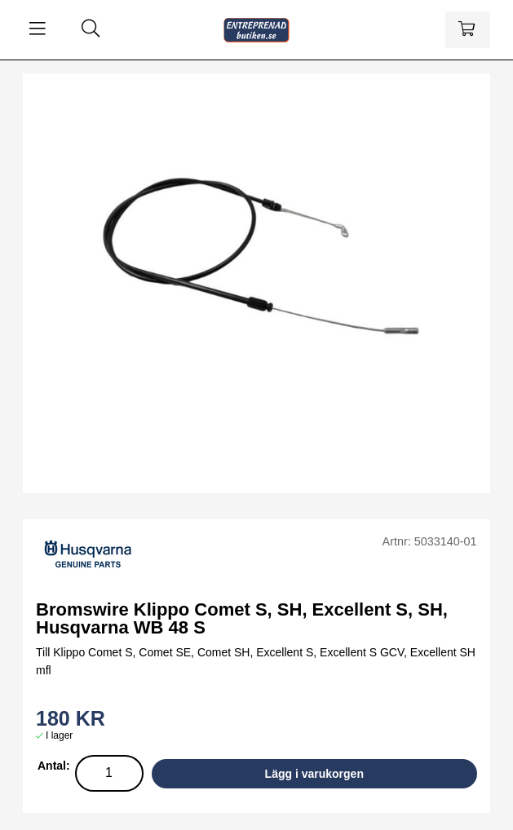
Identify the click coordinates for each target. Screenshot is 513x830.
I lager (59, 735)
